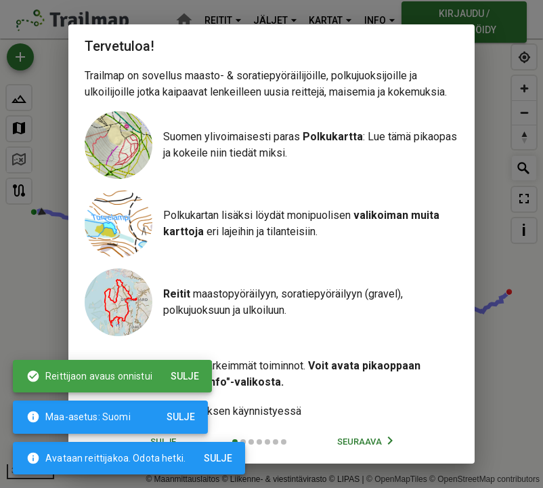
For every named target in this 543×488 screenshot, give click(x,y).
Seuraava (367, 442)
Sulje (218, 458)
